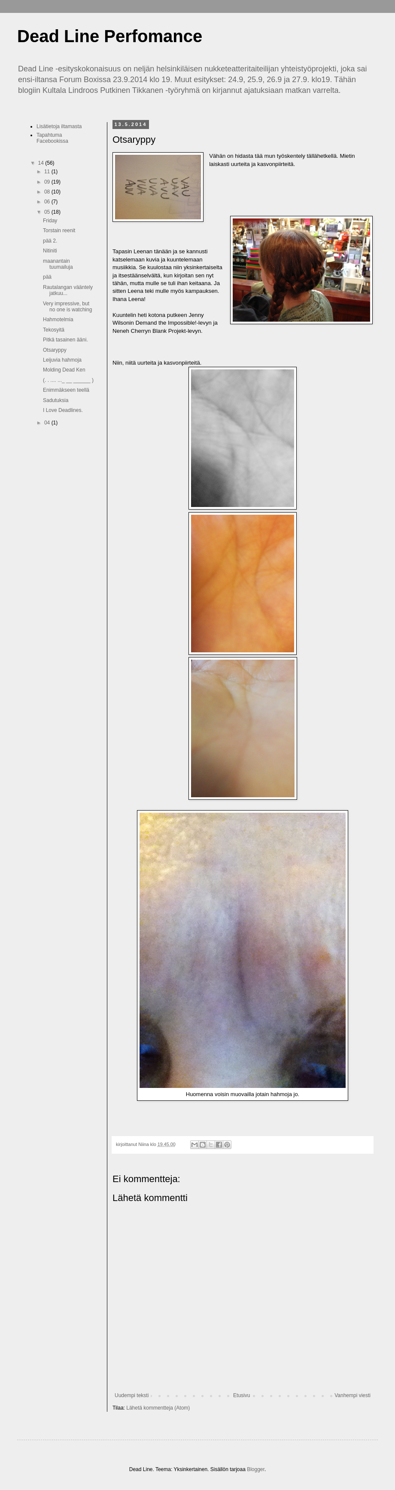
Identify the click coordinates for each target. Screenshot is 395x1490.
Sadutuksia (55, 400)
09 (48, 182)
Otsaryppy (55, 350)
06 (48, 202)
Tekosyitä (53, 330)
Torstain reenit (59, 230)
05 (48, 212)
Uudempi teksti (132, 1395)
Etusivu (241, 1395)
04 (48, 423)
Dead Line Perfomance (109, 36)
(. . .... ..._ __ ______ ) (68, 380)
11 (48, 172)
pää (47, 277)
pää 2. (50, 241)
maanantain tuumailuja (58, 264)
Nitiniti (50, 251)
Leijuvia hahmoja (62, 360)
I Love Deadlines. (63, 410)
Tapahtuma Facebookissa (52, 138)
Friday (50, 221)
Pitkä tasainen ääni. (65, 340)
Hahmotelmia (58, 319)
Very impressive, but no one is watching (67, 307)
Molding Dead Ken (64, 370)
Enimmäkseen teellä (66, 390)
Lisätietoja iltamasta (59, 126)
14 (42, 163)
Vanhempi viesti (352, 1395)
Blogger (255, 1469)
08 (48, 192)
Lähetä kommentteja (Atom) (158, 1408)
